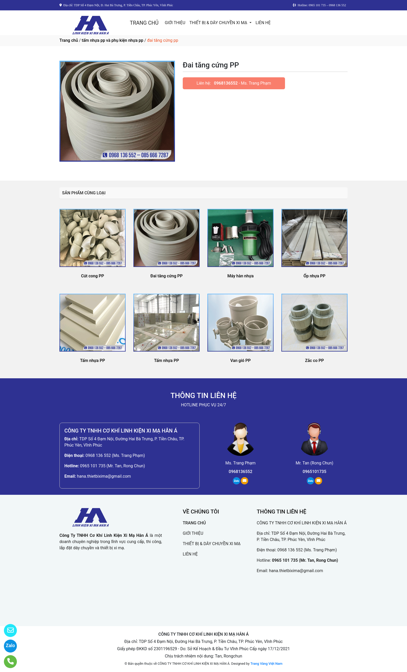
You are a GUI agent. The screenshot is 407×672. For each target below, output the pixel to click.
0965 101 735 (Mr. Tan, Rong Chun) (112, 465)
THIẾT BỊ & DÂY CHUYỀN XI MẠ (218, 22)
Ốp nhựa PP (314, 275)
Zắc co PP (314, 360)
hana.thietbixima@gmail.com (104, 476)
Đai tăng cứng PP (166, 275)
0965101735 (314, 471)
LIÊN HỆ (263, 22)
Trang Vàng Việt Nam (266, 664)
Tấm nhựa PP (92, 360)
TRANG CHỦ (144, 23)
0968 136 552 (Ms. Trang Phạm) (115, 455)
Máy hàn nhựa (240, 275)
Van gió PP (240, 360)
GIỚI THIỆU (175, 22)
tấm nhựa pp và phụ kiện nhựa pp (112, 40)
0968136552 (226, 83)
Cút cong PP (92, 275)
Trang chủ (68, 40)
